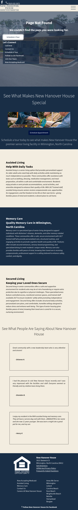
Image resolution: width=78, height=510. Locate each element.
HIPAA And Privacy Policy (46, 468)
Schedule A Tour (13, 37)
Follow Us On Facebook (14, 55)
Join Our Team (11, 59)
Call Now (8, 45)
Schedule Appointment (39, 132)
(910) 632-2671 (12, 3)
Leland (49, 486)
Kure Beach (50, 491)
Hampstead (50, 499)
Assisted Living (15, 163)
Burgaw (49, 501)
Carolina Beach (52, 488)
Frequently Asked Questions (47, 471)
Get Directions (42, 465)
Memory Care (14, 219)
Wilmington (50, 483)
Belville (49, 496)
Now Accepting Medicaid (15, 62)
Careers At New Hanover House (29, 491)
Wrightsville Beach (53, 493)
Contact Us (9, 49)
